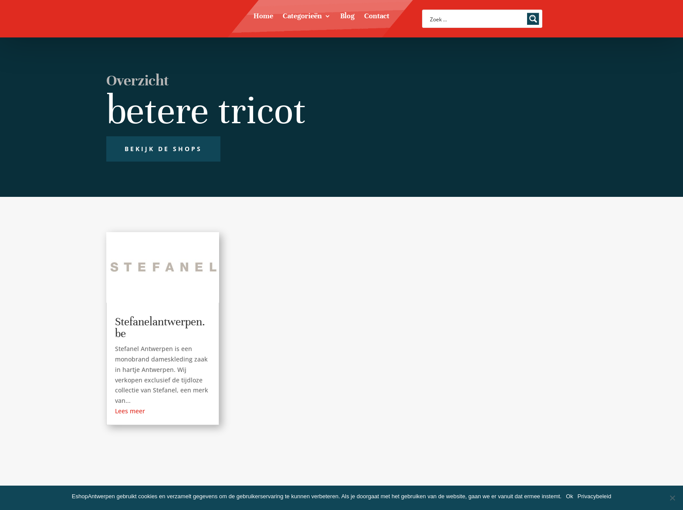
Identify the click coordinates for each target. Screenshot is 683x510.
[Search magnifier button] (533, 19)
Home (263, 16)
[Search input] (476, 18)
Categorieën (302, 16)
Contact (376, 16)
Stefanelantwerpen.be (160, 327)
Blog (347, 16)
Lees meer (130, 411)
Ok (569, 496)
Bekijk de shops (163, 149)
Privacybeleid (594, 496)
